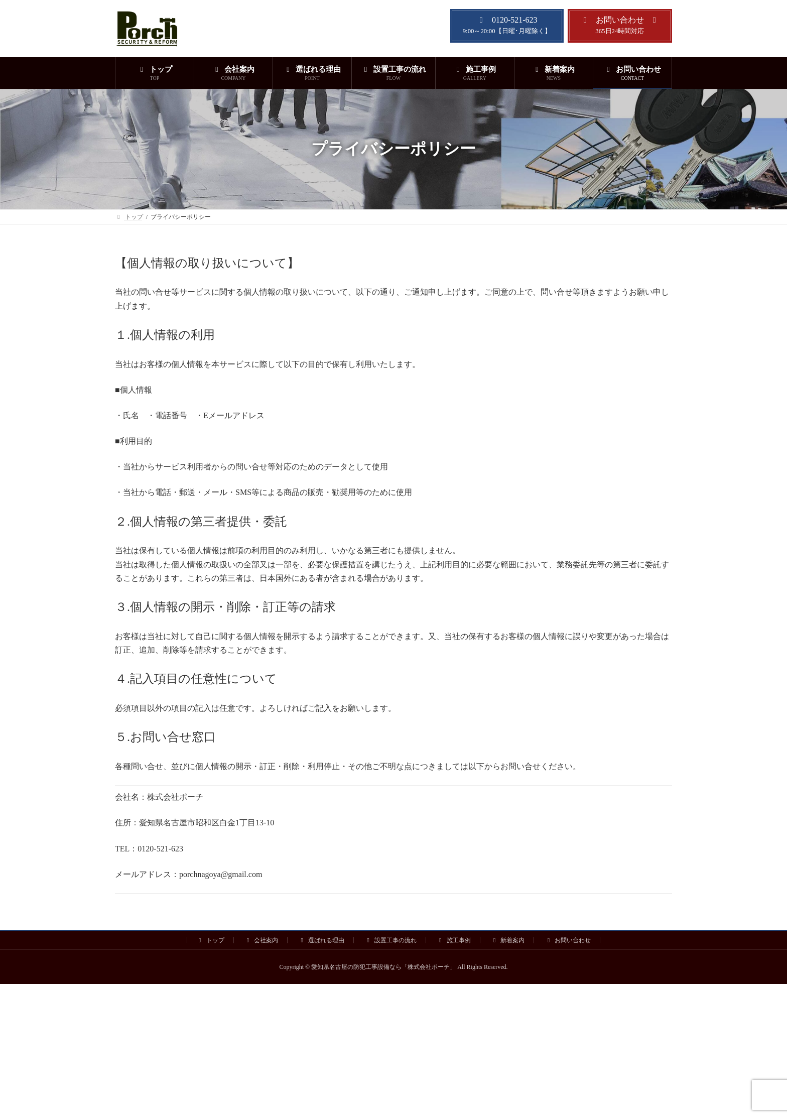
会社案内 (261, 940)
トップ (210, 940)
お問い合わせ (568, 940)
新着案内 (508, 940)
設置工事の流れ (390, 940)
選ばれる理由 (321, 940)
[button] (507, 26)
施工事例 (454, 940)
